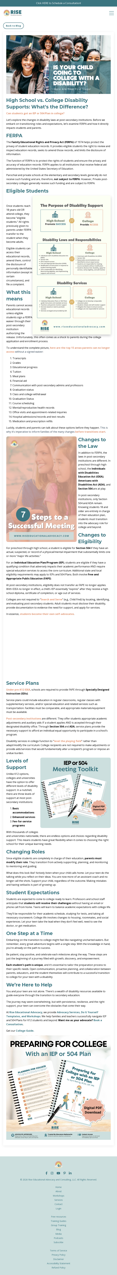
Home (58, 1187)
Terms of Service (58, 1250)
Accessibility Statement (58, 1263)
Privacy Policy (58, 1254)
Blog (58, 1229)
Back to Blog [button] (13, 25)
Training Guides (58, 1221)
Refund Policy (58, 1267)
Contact (59, 1204)
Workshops (58, 1195)
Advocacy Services (68, 1012)
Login (58, 1208)
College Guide (24, 1030)
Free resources (58, 1216)
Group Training (58, 1225)
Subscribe (58, 1242)
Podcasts (58, 1238)
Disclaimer (58, 1259)
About (59, 1191)
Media (58, 1233)
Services (58, 1199)
